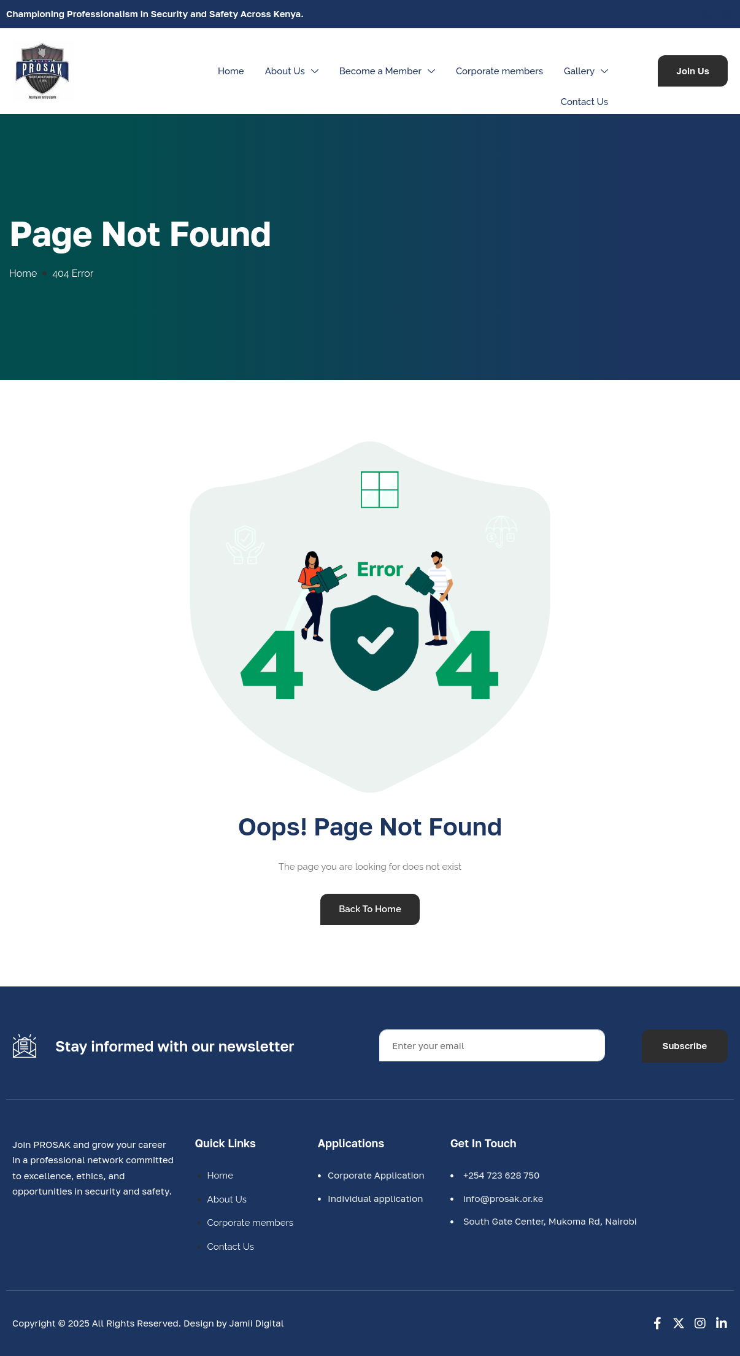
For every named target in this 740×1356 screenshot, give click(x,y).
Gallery (587, 71)
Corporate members (499, 71)
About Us (293, 71)
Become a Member (388, 71)
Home (231, 71)
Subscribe (685, 1045)
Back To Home (370, 909)
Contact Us (584, 101)
